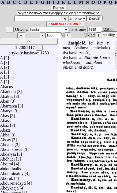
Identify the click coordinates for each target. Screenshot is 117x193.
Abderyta (8, 153)
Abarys (6, 109)
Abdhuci (7, 157)
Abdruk (6, 177)
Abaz (4, 124)
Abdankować (11, 148)
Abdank (7, 143)
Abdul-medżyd (13, 182)
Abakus (6, 95)
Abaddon (8, 90)
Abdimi (6, 162)
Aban (4, 100)
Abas (4, 114)
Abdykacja (9, 186)
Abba (4, 133)
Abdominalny (12, 172)
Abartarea (8, 104)
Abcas (5, 138)
